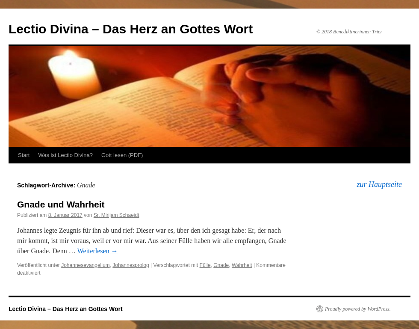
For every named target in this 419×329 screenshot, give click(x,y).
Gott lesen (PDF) (122, 155)
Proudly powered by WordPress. (358, 309)
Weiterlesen (97, 251)
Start (24, 155)
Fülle (205, 265)
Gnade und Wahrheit (61, 204)
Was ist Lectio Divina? (65, 155)
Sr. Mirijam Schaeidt (116, 215)
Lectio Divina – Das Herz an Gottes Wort (131, 29)
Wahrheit (242, 265)
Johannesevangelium (85, 265)
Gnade (221, 265)
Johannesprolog (130, 265)
